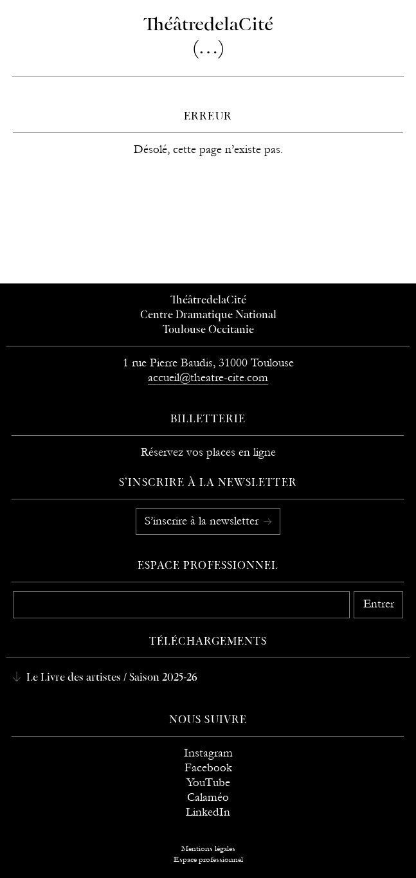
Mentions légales (208, 848)
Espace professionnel (208, 566)
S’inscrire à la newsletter (203, 521)
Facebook (208, 768)
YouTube (208, 782)
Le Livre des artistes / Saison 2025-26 (110, 678)
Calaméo (208, 797)
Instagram (208, 753)
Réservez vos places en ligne (208, 452)
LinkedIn (208, 812)
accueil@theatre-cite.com (208, 377)
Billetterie (208, 420)
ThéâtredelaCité (208, 301)
